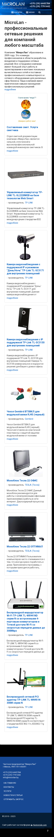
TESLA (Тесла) (32, 485)
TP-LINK (29, 202)
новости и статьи (13, 795)
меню (30, 12)
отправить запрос (14, 799)
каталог (16, 12)
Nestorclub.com (40, 825)
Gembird (29, 419)
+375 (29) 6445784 (40, 3)
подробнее (10, 89)
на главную (10, 783)
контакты (9, 787)
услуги (7, 791)
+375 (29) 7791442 (40, 6)
